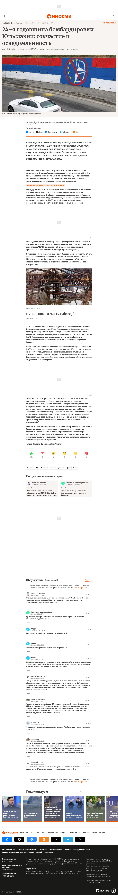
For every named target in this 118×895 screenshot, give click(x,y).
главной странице (80, 588)
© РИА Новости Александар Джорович (14, 113)
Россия (75, 468)
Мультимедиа (75, 832)
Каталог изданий (8, 850)
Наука (43, 832)
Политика (30, 468)
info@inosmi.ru (7, 870)
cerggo (33, 629)
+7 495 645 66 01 (8, 876)
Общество (64, 832)
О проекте (43, 850)
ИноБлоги (86, 832)
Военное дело (53, 832)
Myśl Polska (29, 308)
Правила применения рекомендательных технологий (22, 852)
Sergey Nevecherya (38, 676)
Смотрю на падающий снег (42, 612)
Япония (19, 23)
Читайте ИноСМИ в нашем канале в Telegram (46, 185)
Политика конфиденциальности (77, 850)
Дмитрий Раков (37, 762)
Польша (37, 308)
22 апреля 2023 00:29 (32, 23)
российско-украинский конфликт (60, 468)
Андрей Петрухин (38, 699)
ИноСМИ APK (49, 852)
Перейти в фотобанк (34, 113)
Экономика (34, 832)
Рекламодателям (56, 850)
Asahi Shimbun (8, 23)
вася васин (35, 739)
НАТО (37, 468)
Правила (88, 580)
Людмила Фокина (38, 593)
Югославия (44, 468)
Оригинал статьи (109, 23)
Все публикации (98, 832)
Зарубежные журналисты (27, 850)
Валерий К (35, 722)
